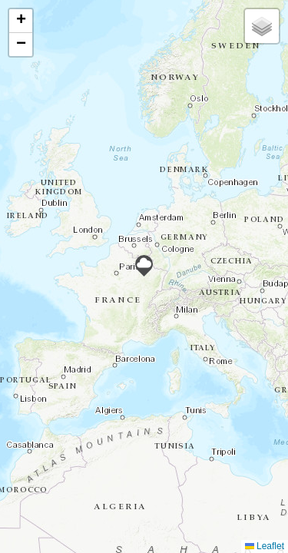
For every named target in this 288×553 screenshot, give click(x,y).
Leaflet (264, 546)
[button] (144, 265)
